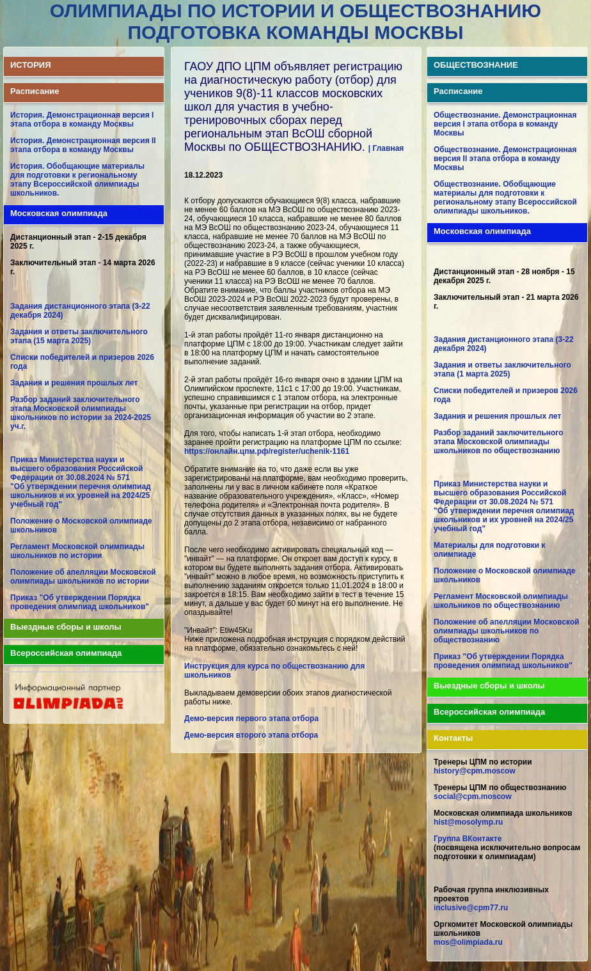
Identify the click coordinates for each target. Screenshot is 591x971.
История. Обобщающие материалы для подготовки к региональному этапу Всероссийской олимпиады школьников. (77, 180)
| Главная (386, 148)
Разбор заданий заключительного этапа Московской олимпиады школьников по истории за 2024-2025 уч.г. (80, 413)
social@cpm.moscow (473, 796)
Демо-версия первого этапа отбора (251, 718)
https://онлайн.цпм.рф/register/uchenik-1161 (266, 451)
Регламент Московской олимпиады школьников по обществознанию (501, 601)
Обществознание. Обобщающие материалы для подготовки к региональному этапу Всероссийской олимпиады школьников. (505, 197)
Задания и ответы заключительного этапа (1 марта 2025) (502, 369)
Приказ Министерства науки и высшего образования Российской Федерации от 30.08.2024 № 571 (76, 468)
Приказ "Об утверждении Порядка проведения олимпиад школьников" (79, 602)
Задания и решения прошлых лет (74, 382)
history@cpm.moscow (475, 770)
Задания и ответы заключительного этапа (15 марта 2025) (79, 336)
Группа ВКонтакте (467, 838)
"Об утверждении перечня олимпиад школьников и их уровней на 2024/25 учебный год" (80, 495)
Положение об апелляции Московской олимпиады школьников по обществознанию (506, 631)
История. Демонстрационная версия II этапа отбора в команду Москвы (83, 145)
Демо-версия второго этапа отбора (251, 735)
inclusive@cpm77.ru (471, 907)
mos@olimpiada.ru (468, 942)
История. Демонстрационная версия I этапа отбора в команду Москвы (82, 119)
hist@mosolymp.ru (468, 822)
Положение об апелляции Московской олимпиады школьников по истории (83, 577)
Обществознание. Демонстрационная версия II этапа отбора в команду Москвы (505, 158)
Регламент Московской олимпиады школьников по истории (77, 551)
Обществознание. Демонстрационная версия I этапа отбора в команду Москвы (505, 124)
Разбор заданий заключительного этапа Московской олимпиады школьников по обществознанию (498, 441)
